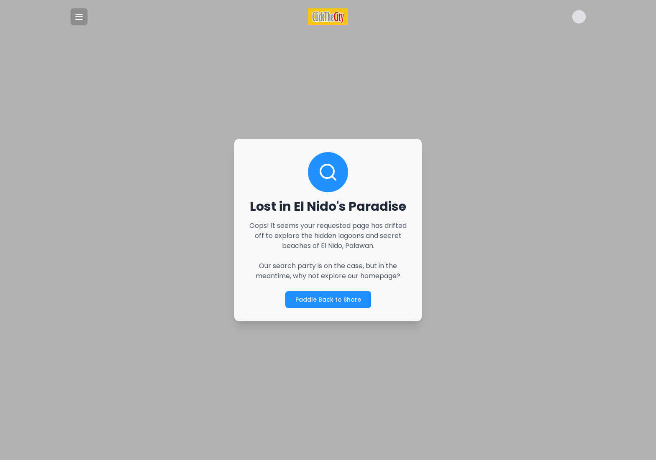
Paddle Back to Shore (328, 299)
